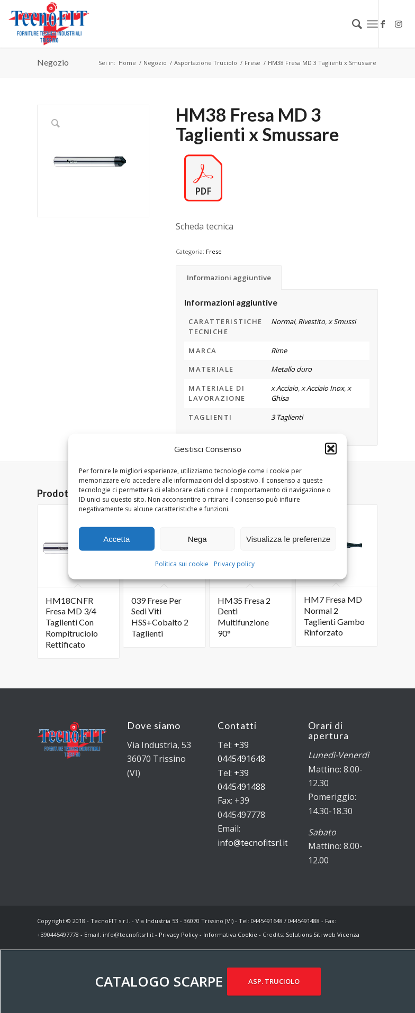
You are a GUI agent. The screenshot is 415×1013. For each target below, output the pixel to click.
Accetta (116, 539)
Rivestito (311, 321)
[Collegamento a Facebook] (383, 24)
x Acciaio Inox (322, 388)
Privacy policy (234, 563)
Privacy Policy (178, 934)
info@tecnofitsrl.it (253, 843)
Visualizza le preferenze (288, 539)
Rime (279, 350)
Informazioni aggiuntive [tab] (229, 277)
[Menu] (372, 24)
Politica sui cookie (182, 563)
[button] (331, 449)
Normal (283, 321)
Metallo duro (291, 369)
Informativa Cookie (230, 934)
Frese (214, 251)
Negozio (53, 62)
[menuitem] (351, 24)
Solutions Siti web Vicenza (322, 934)
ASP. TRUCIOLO (274, 981)
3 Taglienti (287, 417)
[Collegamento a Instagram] (399, 24)
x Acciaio (284, 388)
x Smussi (342, 321)
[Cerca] (351, 24)
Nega (197, 539)
